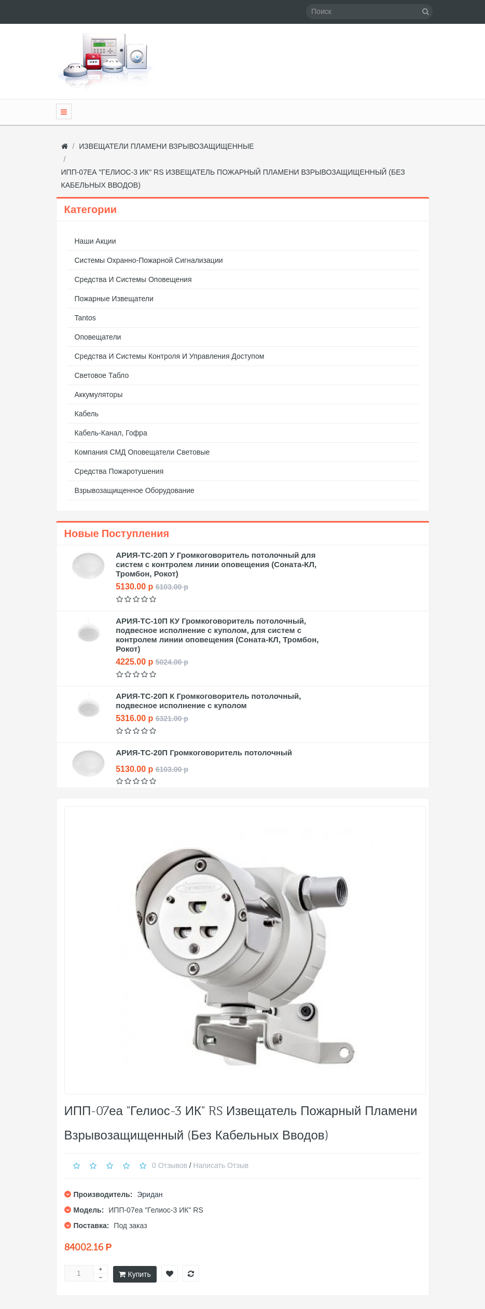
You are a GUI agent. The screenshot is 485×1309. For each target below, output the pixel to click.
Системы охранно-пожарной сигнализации (149, 260)
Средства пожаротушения (119, 471)
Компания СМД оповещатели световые (142, 452)
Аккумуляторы (99, 394)
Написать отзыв (221, 1165)
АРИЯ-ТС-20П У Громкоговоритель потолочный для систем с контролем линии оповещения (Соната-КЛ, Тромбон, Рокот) (216, 564)
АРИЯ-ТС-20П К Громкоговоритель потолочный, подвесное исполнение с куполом (208, 701)
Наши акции (95, 241)
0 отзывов (169, 1165)
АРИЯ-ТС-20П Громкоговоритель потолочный (204, 752)
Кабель (87, 414)
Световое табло (102, 375)
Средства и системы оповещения (133, 279)
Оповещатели (98, 337)
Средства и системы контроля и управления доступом (170, 356)
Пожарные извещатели (114, 298)
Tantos (85, 318)
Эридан (149, 1194)
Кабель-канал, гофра (111, 433)
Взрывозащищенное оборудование (135, 490)
